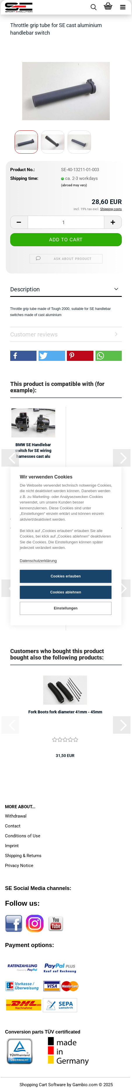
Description (25, 289)
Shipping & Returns (23, 855)
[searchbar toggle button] (93, 7)
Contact (12, 826)
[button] (19, 222)
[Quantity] (66, 222)
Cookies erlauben (66, 576)
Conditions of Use (22, 835)
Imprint (12, 845)
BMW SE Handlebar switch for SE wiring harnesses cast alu (33, 450)
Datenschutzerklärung (38, 561)
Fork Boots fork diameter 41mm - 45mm (65, 712)
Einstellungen (65, 608)
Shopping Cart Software (43, 1084)
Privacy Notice (19, 865)
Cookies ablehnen (65, 592)
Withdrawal (16, 816)
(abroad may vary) (74, 185)
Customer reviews (34, 334)
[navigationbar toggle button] (122, 7)
